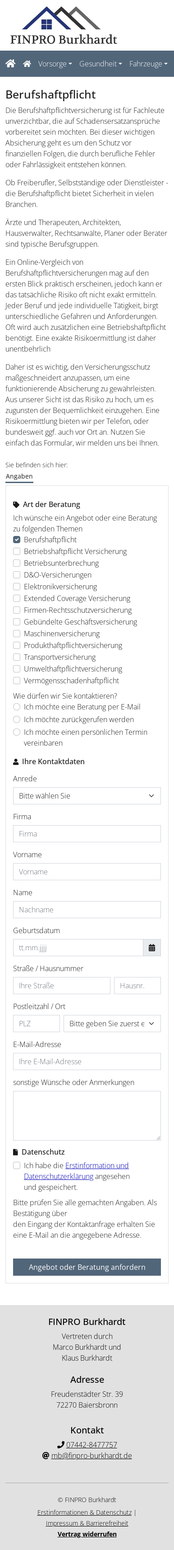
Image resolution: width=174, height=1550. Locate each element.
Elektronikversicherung (60, 587)
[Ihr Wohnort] (112, 1023)
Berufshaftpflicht (50, 540)
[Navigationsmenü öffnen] (12, 63)
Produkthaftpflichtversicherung (73, 645)
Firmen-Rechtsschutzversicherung (78, 610)
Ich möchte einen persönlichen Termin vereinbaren (85, 737)
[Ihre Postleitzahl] (36, 1023)
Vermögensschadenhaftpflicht (71, 681)
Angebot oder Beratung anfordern (87, 1267)
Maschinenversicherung (62, 634)
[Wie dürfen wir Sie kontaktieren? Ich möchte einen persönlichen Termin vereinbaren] (16, 732)
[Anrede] (87, 795)
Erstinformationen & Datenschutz (84, 1512)
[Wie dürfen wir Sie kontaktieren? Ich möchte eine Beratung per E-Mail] (16, 706)
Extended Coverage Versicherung (77, 598)
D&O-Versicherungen (58, 575)
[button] (31, 64)
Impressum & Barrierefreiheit (87, 1523)
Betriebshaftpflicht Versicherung (75, 551)
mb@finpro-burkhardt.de (91, 1456)
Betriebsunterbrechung (61, 563)
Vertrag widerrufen (87, 1534)
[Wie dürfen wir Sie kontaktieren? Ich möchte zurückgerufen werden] (16, 719)
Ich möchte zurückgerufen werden (79, 719)
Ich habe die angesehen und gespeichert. (77, 1176)
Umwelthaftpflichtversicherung (73, 669)
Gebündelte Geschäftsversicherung (80, 622)
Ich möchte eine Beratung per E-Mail (82, 707)
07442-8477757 (91, 1445)
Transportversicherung (60, 657)
